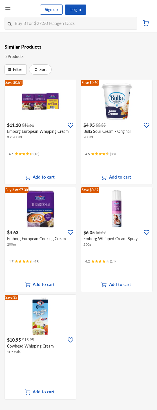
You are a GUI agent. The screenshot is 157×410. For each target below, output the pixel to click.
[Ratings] (24, 154)
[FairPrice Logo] (26, 9)
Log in (75, 9)
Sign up (51, 9)
